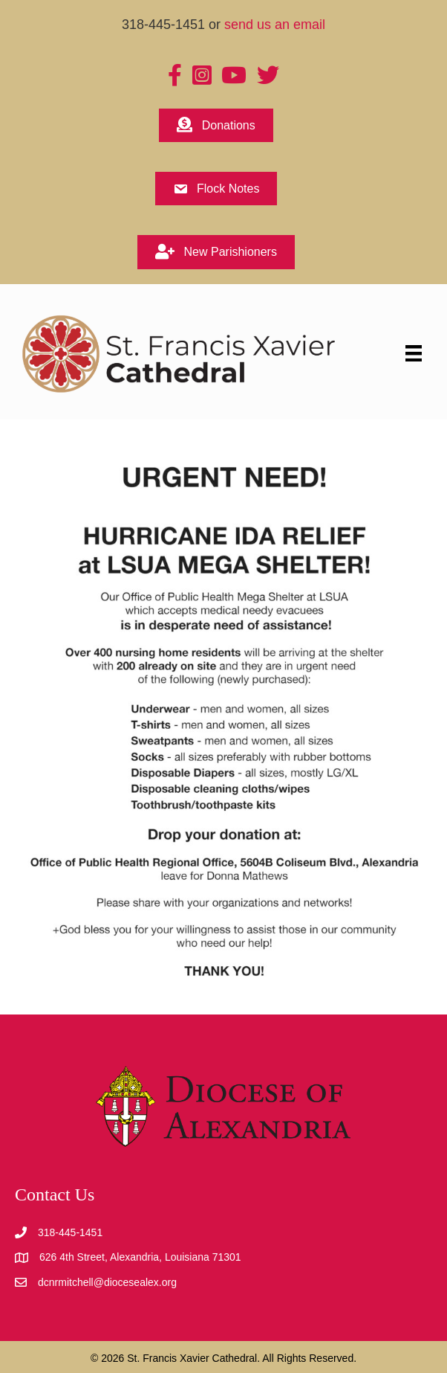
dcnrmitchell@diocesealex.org (107, 1282)
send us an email (274, 24)
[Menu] (413, 353)
